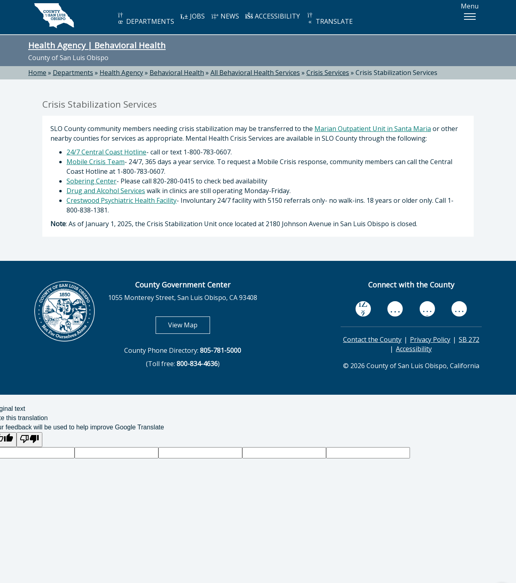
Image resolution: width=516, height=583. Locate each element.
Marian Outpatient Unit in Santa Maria (372, 128)
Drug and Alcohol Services (106, 190)
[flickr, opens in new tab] (427, 308)
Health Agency (121, 72)
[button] (470, 16)
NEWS (225, 16)
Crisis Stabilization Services (396, 72)
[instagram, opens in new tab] (459, 308)
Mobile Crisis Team (96, 161)
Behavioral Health (177, 72)
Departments (73, 72)
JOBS (192, 16)
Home (37, 72)
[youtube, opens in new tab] (395, 309)
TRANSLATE (329, 18)
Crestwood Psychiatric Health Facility (122, 200)
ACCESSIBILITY (272, 16)
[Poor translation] (29, 439)
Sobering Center (92, 181)
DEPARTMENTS (145, 18)
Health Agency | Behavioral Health (97, 45)
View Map (189, 324)
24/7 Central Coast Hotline (106, 152)
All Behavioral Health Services (255, 72)
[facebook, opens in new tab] (363, 309)
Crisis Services (327, 72)
